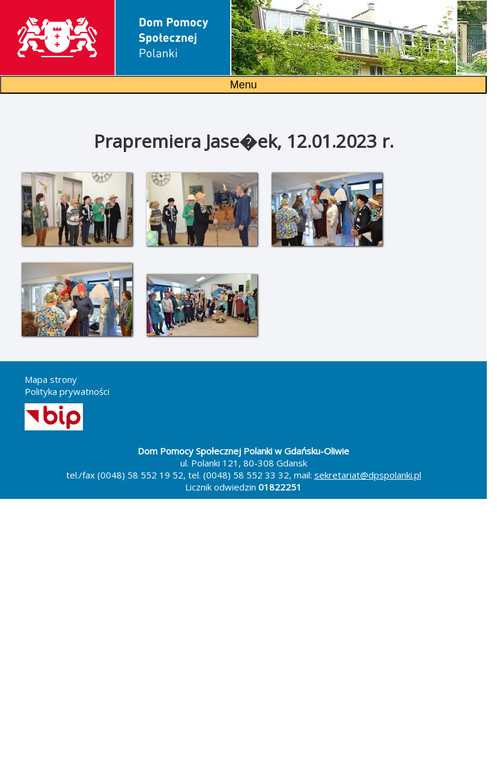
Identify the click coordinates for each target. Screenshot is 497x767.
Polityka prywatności (67, 391)
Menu (243, 85)
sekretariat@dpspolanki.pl (367, 475)
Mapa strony (51, 379)
